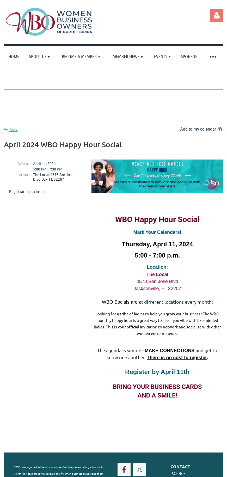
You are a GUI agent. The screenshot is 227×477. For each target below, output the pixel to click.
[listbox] (201, 129)
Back (13, 129)
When (23, 163)
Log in (216, 15)
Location (21, 174)
